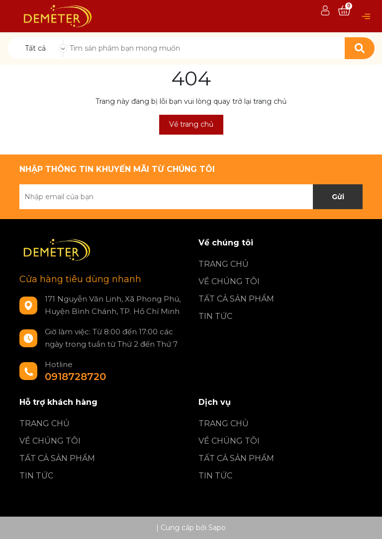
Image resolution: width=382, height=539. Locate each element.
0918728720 (75, 377)
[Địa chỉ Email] (191, 196)
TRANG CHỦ (223, 264)
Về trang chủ (191, 124)
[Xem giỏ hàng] (344, 10)
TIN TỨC (215, 316)
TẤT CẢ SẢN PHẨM (236, 299)
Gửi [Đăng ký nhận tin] (338, 196)
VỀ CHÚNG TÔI (229, 281)
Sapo (217, 527)
